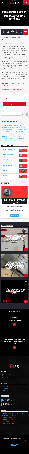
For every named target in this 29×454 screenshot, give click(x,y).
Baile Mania (5, 175)
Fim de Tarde (5, 170)
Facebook (5, 386)
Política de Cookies (8, 419)
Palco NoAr (5, 160)
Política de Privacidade (9, 417)
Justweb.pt (23, 440)
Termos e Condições (8, 423)
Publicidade (6, 421)
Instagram (5, 388)
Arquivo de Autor (14, 104)
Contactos (5, 425)
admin (5, 99)
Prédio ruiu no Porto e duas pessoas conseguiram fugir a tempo (15, 291)
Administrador (6, 248)
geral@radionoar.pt (9, 378)
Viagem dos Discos (7, 165)
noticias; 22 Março (15, 89)
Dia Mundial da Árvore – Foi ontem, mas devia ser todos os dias (14, 342)
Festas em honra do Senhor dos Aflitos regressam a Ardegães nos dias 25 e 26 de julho (14, 239)
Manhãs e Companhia (7, 154)
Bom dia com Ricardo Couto (9, 149)
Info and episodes (14, 215)
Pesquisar (3, 111)
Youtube (5, 390)
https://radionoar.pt (9, 375)
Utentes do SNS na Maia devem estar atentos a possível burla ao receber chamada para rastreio (14, 265)
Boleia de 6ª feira (15, 320)
